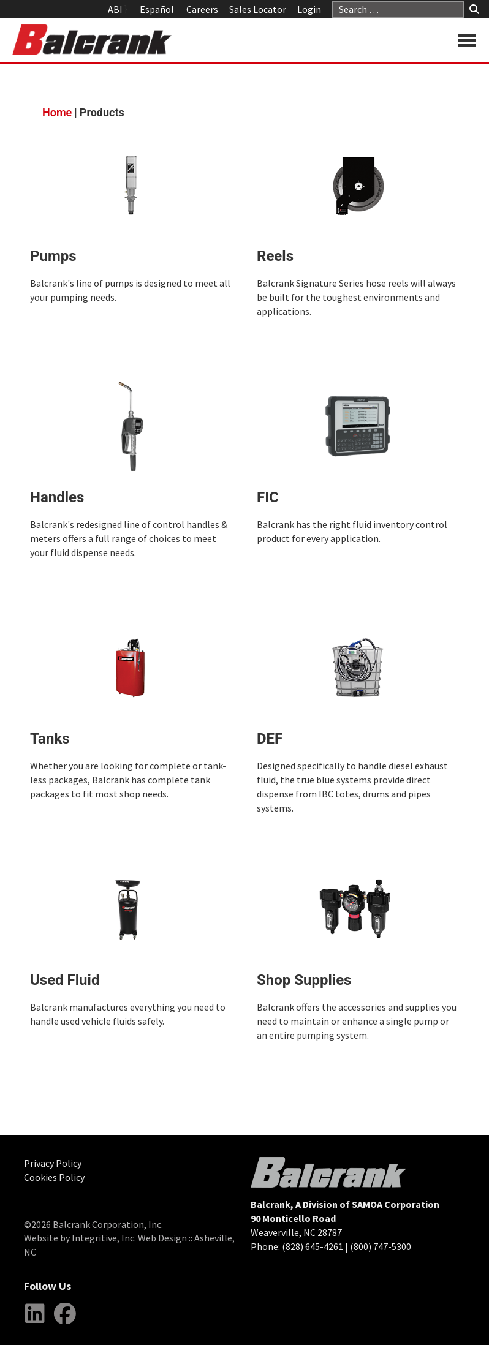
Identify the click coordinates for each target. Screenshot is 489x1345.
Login (309, 9)
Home (57, 112)
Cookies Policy (54, 1177)
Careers (202, 9)
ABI (115, 9)
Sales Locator (257, 9)
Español (157, 9)
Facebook (65, 1323)
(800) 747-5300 (380, 1246)
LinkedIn (35, 1323)
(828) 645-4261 (312, 1246)
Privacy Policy (53, 1163)
